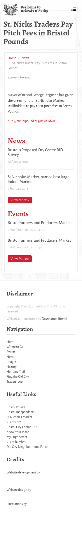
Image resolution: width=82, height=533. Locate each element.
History (12, 366)
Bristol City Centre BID (22, 427)
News (25, 58)
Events (11, 351)
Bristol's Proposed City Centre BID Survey (35, 152)
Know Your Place (18, 432)
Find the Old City (18, 376)
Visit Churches (16, 442)
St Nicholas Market (19, 417)
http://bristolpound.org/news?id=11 (31, 121)
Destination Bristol (54, 318)
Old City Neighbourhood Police (27, 446)
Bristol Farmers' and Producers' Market (39, 222)
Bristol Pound (16, 407)
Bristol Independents (21, 412)
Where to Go (15, 346)
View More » (19, 199)
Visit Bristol (14, 422)
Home (12, 58)
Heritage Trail (16, 371)
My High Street (17, 437)
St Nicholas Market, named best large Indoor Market (38, 179)
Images (11, 361)
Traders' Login (16, 381)
